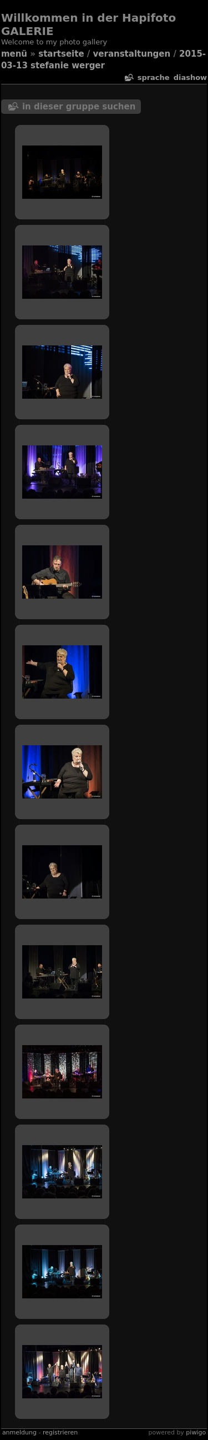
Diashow (190, 77)
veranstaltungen (132, 54)
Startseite (61, 54)
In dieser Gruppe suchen (79, 107)
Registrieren (60, 1432)
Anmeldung (19, 1432)
